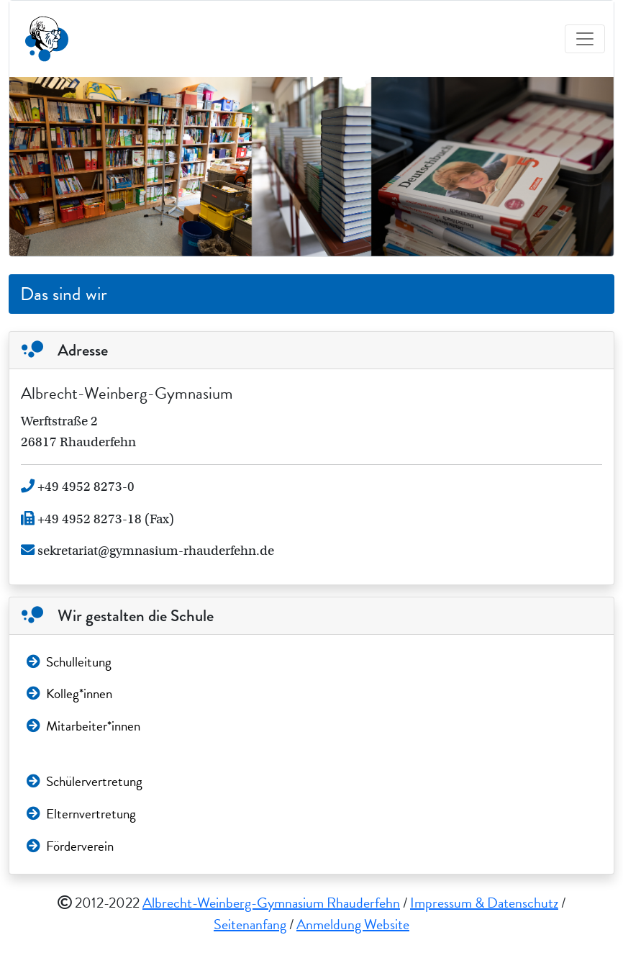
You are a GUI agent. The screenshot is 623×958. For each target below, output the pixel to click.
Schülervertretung (84, 781)
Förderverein (70, 846)
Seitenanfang (250, 924)
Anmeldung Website (352, 924)
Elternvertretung (81, 813)
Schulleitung (69, 661)
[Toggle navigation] (585, 38)
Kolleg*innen (69, 693)
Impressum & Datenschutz (484, 902)
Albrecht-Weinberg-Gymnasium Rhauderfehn (271, 902)
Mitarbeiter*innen (83, 725)
